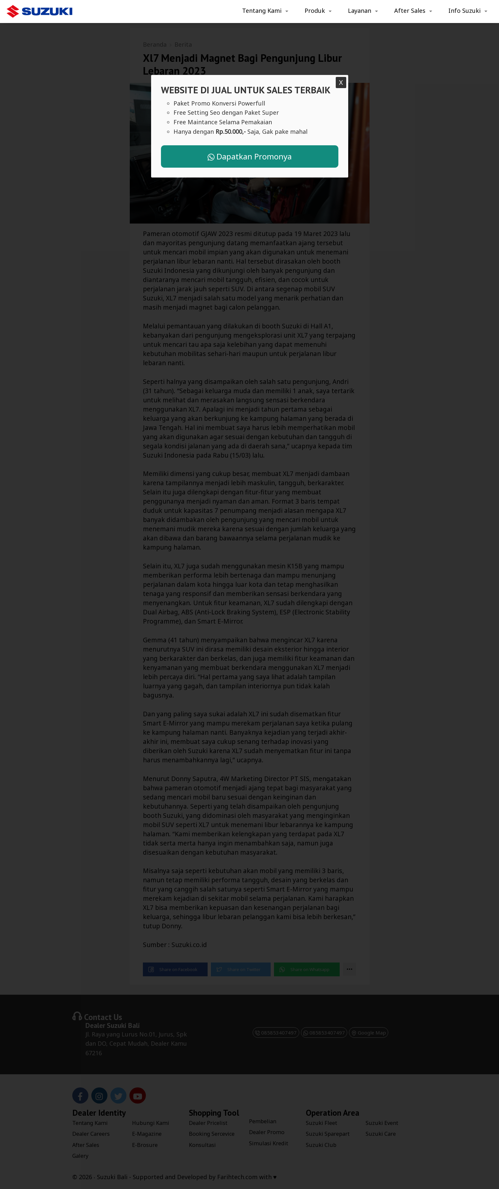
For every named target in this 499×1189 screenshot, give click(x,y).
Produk (315, 10)
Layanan (359, 10)
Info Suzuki (464, 10)
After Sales (409, 10)
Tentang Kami (262, 10)
